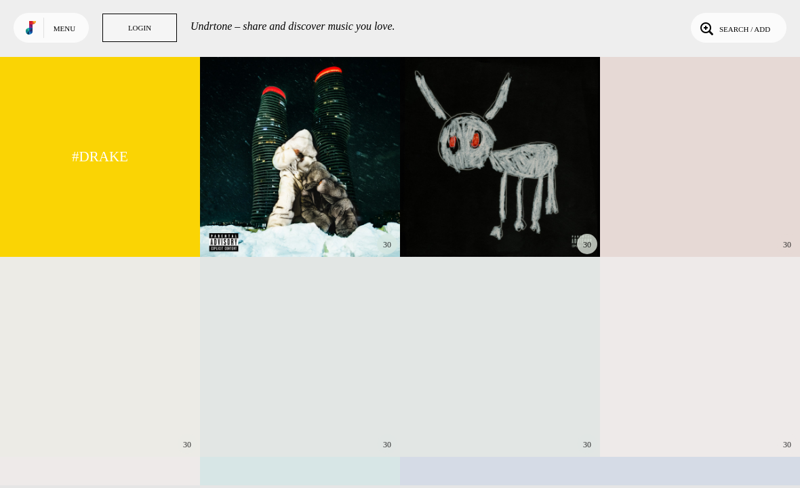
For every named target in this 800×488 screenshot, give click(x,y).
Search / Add (734, 28)
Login (139, 28)
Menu (64, 28)
